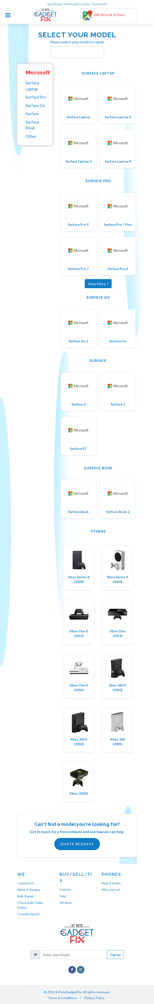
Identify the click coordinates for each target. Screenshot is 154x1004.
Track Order (99, 4)
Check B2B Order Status (30, 905)
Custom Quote (28, 914)
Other (31, 136)
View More (98, 283)
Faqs (62, 896)
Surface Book (32, 125)
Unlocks (65, 889)
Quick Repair (55, 4)
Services (65, 902)
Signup (115, 954)
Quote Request (77, 844)
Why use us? (111, 890)
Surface (32, 113)
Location (85, 4)
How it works (111, 883)
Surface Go (35, 105)
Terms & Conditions (62, 998)
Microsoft (38, 72)
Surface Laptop (32, 85)
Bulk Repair (25, 896)
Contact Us (25, 883)
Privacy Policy (94, 998)
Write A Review (28, 890)
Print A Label (71, 4)
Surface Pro (36, 97)
